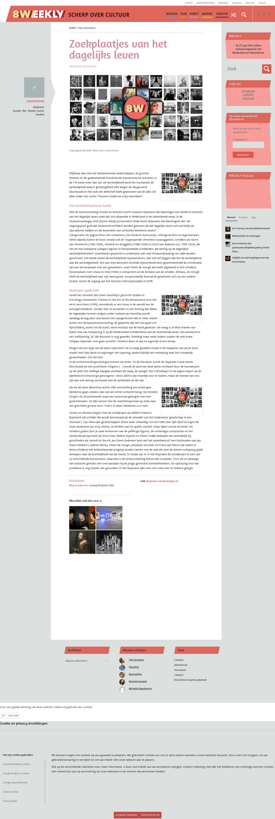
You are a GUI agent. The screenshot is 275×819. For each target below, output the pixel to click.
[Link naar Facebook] (258, 13)
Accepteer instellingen (126, 815)
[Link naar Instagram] (264, 13)
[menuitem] (172, 14)
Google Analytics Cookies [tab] (16, 773)
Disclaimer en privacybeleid (190, 679)
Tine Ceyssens (136, 659)
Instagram (248, 91)
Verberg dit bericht (150, 815)
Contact (262, 2)
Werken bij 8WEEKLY (205, 2)
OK (3, 715)
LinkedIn (248, 94)
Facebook (248, 98)
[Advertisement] (136, 592)
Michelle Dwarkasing (140, 688)
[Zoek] (244, 15)
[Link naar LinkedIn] (269, 13)
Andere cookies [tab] (10, 792)
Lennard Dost (35, 100)
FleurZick (134, 666)
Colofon (189, 2)
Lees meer (13, 715)
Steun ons (250, 2)
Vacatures (237, 2)
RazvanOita (135, 674)
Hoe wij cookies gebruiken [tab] (18, 755)
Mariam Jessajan (138, 681)
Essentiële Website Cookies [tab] (16, 764)
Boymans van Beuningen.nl (162, 481)
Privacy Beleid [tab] (10, 801)
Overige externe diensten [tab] (15, 782)
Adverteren (223, 2)
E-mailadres (240, 139)
